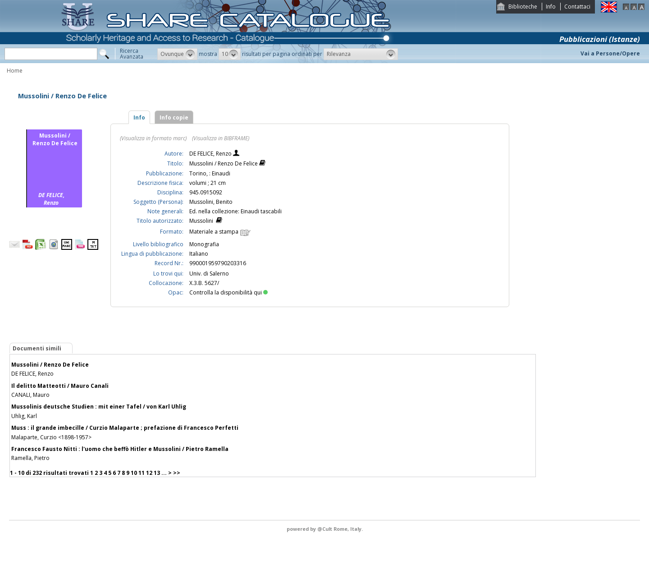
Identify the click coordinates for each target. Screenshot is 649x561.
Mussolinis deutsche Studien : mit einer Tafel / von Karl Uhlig (98, 406)
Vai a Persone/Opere (610, 53)
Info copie (174, 117)
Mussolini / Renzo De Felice (50, 364)
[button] (177, 54)
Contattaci (577, 6)
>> (176, 473)
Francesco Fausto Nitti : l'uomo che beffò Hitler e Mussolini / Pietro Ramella (120, 449)
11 (141, 473)
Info (551, 6)
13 (157, 473)
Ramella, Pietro (30, 458)
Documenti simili (37, 348)
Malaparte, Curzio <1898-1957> (51, 437)
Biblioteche (522, 6)
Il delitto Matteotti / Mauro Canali (60, 386)
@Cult (325, 528)
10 (134, 473)
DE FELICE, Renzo (211, 153)
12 (149, 473)
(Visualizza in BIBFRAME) (220, 138)
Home (15, 70)
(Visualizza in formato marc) (153, 138)
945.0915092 (205, 192)
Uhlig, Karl (24, 416)
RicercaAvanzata (131, 54)
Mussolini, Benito (211, 202)
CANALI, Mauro (30, 395)
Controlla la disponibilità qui (228, 292)
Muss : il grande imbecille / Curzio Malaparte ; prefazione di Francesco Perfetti (124, 428)
